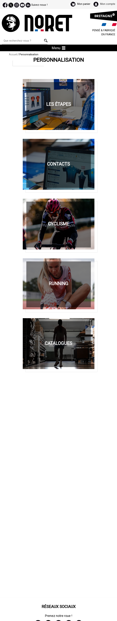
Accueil (13, 54)
